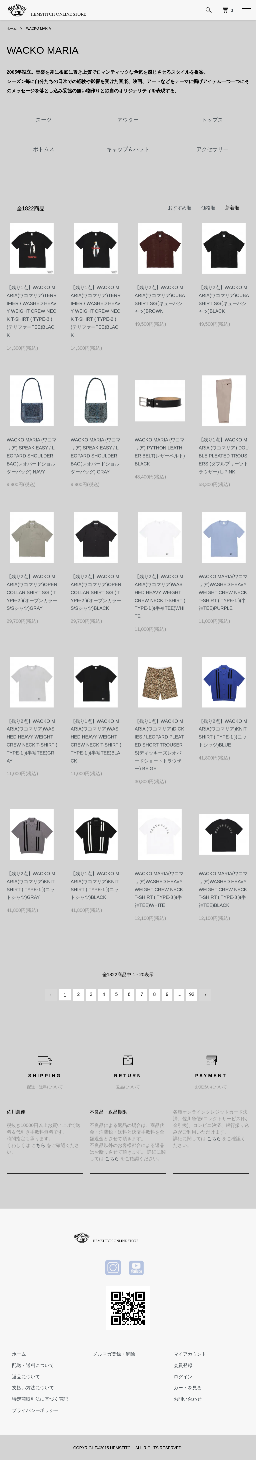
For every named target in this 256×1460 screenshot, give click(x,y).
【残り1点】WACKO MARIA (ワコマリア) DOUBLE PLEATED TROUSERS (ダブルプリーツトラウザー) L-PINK (224, 455)
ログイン (177, 1375)
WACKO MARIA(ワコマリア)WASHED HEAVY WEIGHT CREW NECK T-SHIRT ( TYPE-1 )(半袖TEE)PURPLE (223, 592)
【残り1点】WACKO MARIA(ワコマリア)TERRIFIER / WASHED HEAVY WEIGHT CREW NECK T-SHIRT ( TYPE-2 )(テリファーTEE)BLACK (96, 311)
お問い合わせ (182, 1397)
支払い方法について (28, 1386)
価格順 (208, 207)
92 (191, 994)
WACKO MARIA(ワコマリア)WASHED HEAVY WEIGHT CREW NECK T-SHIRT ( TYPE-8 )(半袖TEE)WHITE (159, 889)
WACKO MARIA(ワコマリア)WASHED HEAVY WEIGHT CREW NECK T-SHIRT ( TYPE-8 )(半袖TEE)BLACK (223, 889)
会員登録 (177, 1363)
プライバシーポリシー (30, 1409)
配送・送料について (28, 1363)
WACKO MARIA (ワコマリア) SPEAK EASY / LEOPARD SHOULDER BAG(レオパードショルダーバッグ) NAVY (32, 455)
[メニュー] (246, 10)
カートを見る (182, 1386)
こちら (38, 1143)
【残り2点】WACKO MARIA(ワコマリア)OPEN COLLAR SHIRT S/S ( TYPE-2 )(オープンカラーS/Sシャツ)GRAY (32, 592)
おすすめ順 (179, 207)
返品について (21, 1375)
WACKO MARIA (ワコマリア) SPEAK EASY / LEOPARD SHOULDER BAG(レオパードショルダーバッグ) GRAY (96, 455)
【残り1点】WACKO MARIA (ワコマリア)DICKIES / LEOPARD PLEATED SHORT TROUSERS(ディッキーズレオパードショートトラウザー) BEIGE (159, 745)
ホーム (13, 28)
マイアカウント (184, 1352)
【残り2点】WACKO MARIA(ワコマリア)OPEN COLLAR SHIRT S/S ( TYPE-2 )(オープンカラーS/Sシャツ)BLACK (96, 592)
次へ (203, 994)
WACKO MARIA (42, 28)
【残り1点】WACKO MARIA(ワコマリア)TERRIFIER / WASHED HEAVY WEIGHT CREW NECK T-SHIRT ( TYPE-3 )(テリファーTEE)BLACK (32, 311)
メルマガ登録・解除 (109, 1352)
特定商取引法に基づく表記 (35, 1397)
